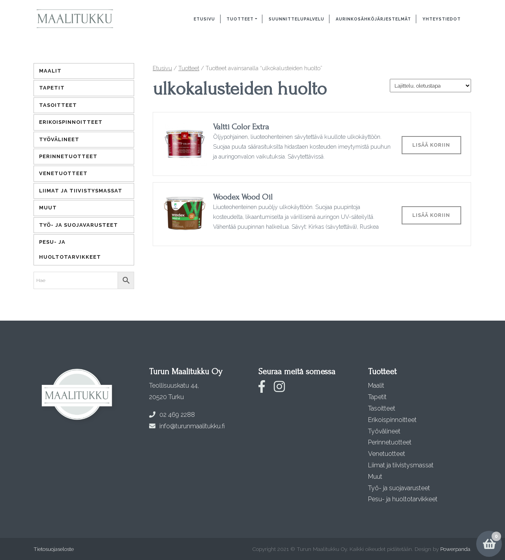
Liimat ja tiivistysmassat (80, 191)
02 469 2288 (172, 414)
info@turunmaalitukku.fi (187, 426)
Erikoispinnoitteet (71, 122)
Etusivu (204, 19)
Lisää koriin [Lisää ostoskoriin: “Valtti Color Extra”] (431, 145)
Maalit (50, 71)
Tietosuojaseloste (54, 549)
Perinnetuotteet (68, 156)
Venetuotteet (63, 173)
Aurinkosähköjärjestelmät (373, 19)
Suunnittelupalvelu (296, 19)
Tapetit (52, 88)
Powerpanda (455, 549)
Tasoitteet (58, 105)
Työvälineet (59, 139)
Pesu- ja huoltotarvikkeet (70, 249)
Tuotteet (240, 19)
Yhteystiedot (442, 19)
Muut (48, 208)
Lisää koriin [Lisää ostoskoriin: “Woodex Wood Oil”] (431, 215)
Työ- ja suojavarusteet (78, 225)
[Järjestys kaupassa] (430, 85)
